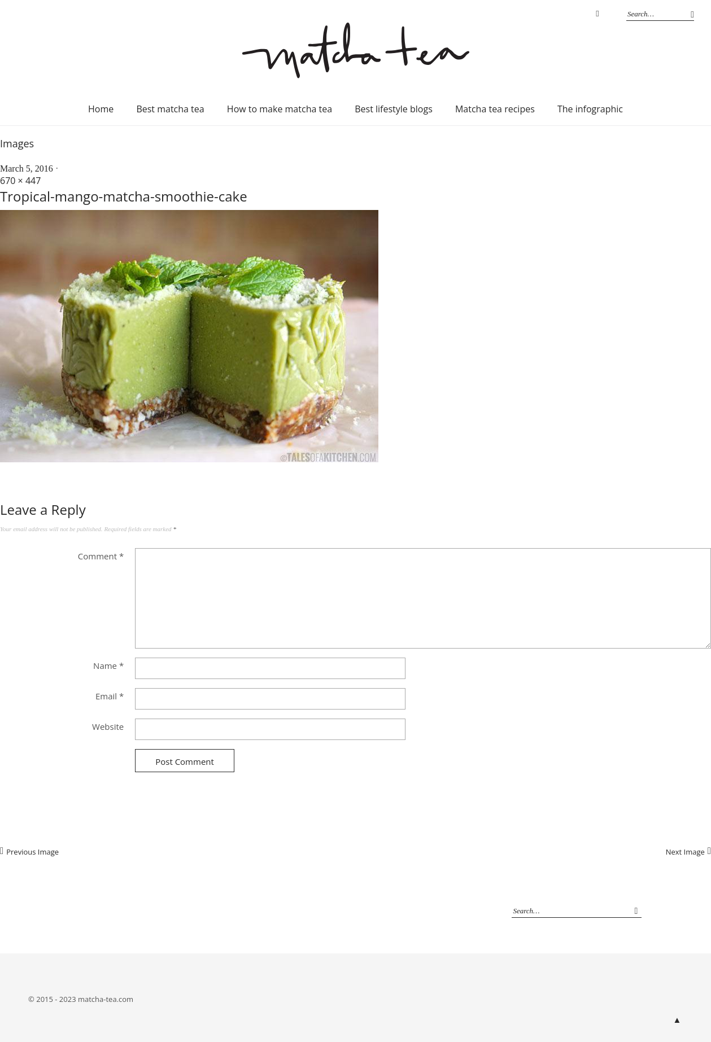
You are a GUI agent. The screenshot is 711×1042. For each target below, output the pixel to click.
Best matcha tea (170, 109)
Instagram (597, 14)
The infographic (590, 109)
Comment (101, 556)
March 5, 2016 (26, 168)
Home (101, 109)
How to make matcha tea (279, 109)
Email (109, 696)
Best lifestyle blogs (394, 109)
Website (108, 726)
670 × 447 (20, 180)
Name (108, 665)
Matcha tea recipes (495, 109)
